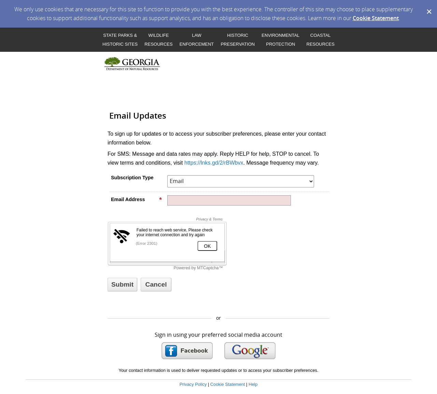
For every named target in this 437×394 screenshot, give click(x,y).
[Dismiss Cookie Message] (428, 6)
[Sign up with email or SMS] (122, 284)
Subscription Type (132, 177)
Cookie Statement (376, 18)
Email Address (136, 199)
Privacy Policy (193, 384)
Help (253, 384)
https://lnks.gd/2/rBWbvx (213, 163)
